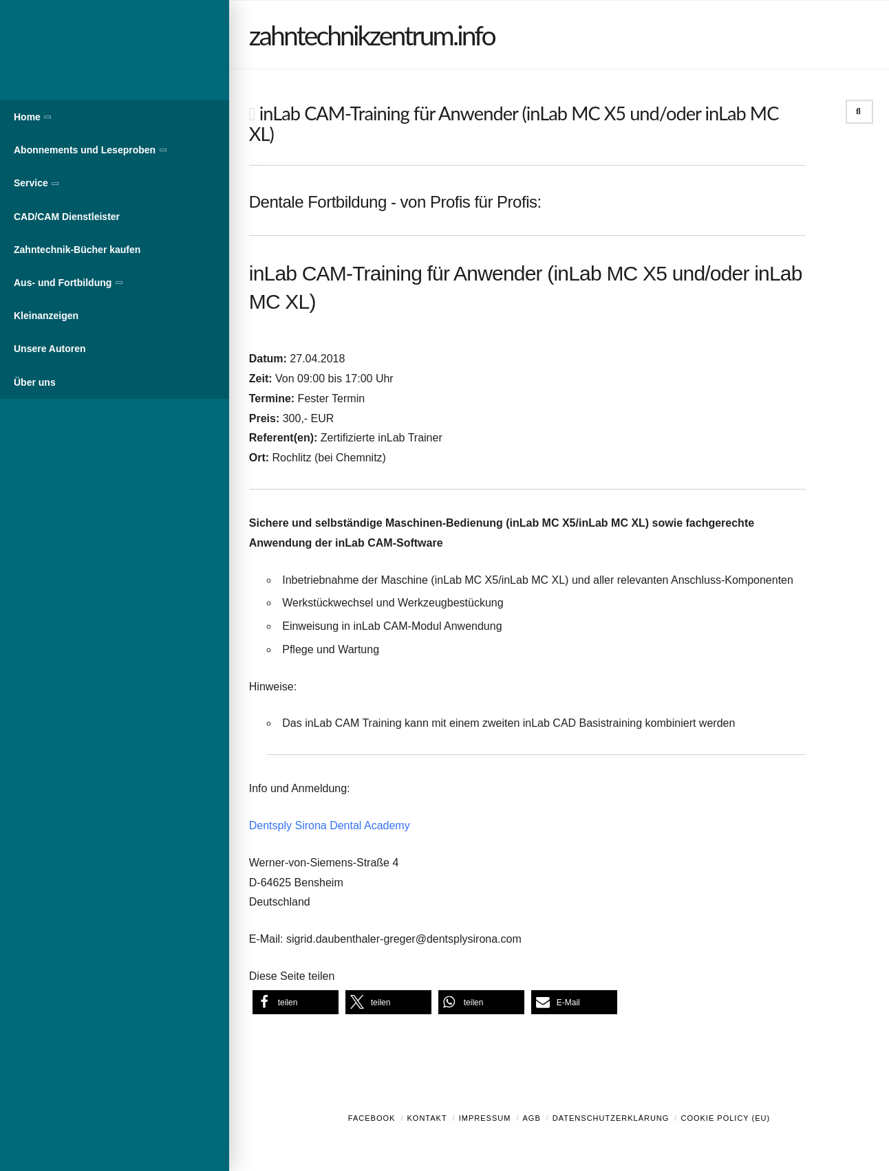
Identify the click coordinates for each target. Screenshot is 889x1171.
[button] (296, 1002)
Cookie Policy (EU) (725, 1118)
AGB (531, 1118)
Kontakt (427, 1118)
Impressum (485, 1118)
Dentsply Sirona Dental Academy (329, 825)
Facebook (372, 1118)
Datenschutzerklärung (611, 1118)
